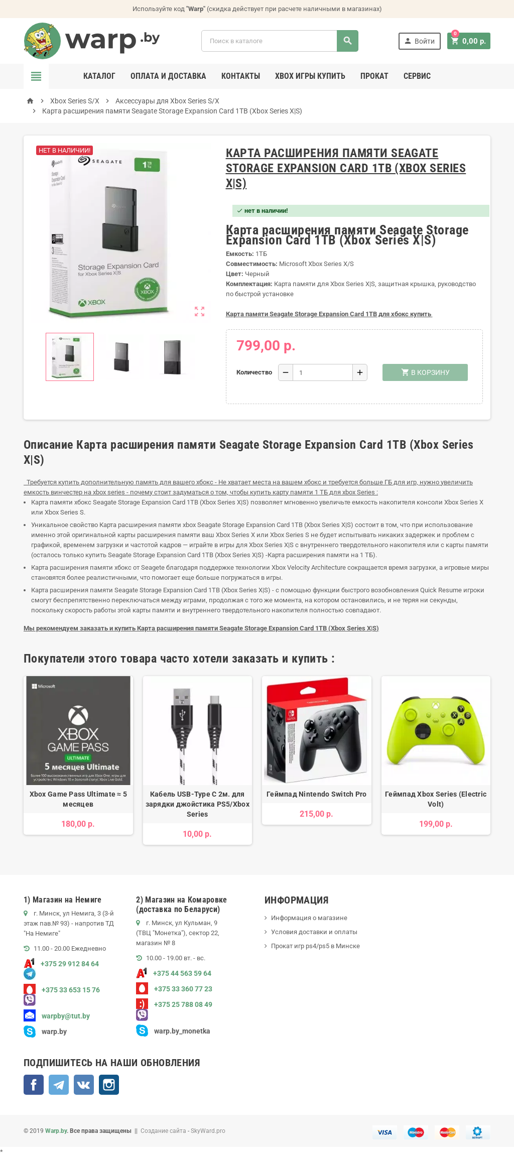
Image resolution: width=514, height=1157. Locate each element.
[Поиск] (281, 41)
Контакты (240, 76)
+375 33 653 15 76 (62, 990)
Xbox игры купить (310, 76)
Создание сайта (163, 1130)
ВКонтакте (84, 1085)
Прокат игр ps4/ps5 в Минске (315, 946)
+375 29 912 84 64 (61, 964)
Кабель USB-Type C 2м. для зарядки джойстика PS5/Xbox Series (197, 804)
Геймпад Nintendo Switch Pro (317, 794)
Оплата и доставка (168, 76)
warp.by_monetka (173, 1031)
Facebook (34, 1085)
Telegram (59, 1085)
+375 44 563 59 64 (173, 973)
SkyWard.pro (208, 1130)
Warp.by (56, 1130)
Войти (421, 41)
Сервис (417, 76)
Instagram (109, 1085)
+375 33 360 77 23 (174, 989)
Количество (253, 372)
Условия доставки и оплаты (314, 932)
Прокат (374, 76)
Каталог (99, 76)
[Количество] (323, 372)
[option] (78, 760)
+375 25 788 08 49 (174, 1004)
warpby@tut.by (57, 1016)
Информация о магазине (309, 918)
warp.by (54, 1031)
